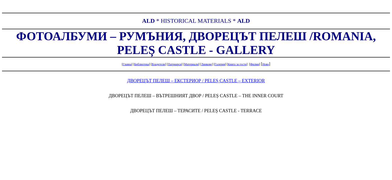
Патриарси (175, 64)
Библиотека (141, 64)
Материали (191, 64)
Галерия (220, 64)
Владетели (158, 64)
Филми (254, 64)
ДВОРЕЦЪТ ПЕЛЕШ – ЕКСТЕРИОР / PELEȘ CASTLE (196, 80)
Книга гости (237, 64)
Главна (127, 64)
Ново (265, 64)
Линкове (206, 64)
